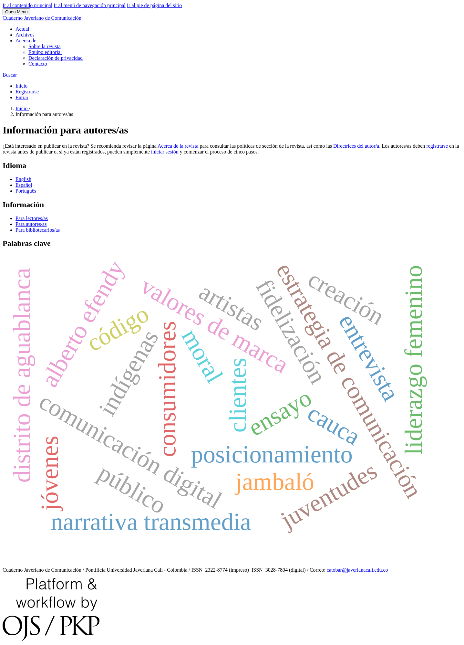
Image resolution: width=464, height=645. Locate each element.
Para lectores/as (31, 218)
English (23, 179)
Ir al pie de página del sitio (154, 5)
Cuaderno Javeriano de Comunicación (42, 18)
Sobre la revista (44, 46)
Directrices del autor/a (356, 146)
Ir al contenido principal (27, 5)
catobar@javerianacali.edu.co (357, 570)
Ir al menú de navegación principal (90, 5)
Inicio (21, 86)
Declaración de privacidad (55, 58)
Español (23, 185)
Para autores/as (30, 224)
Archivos (25, 34)
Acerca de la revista (178, 146)
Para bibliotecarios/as (37, 230)
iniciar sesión (165, 151)
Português (25, 191)
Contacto (37, 64)
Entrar (21, 97)
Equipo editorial (45, 52)
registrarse (437, 146)
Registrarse (27, 91)
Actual (22, 29)
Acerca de (25, 40)
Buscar (10, 75)
